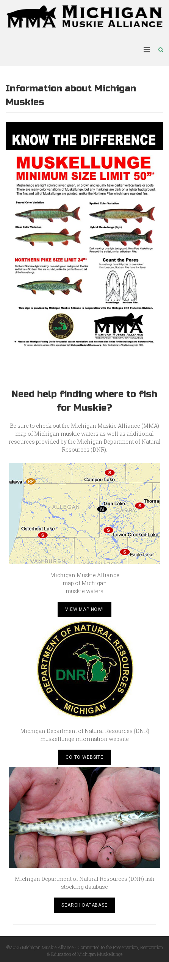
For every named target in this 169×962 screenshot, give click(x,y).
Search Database (84, 905)
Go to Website (84, 757)
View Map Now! (84, 609)
